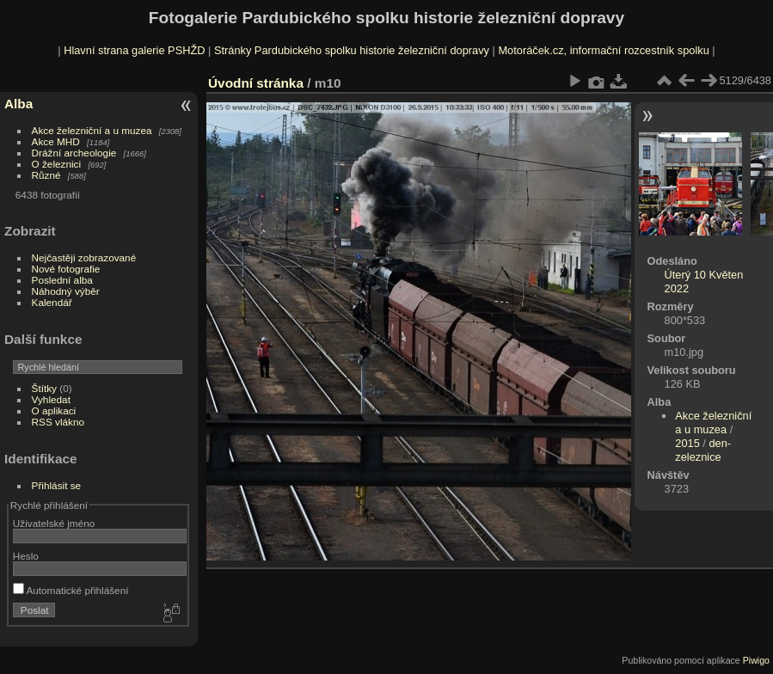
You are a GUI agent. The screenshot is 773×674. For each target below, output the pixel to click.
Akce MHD (56, 141)
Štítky (44, 388)
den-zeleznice (703, 450)
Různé (46, 175)
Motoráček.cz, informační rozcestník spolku (603, 50)
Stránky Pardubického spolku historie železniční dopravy (351, 50)
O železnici (57, 163)
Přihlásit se (57, 485)
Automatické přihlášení (71, 590)
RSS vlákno (58, 421)
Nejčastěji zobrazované (84, 257)
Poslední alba (62, 279)
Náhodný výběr (66, 291)
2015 (687, 443)
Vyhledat (51, 399)
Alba (18, 103)
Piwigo (756, 660)
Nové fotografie (66, 268)
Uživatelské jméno (54, 523)
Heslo (26, 555)
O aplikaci (54, 410)
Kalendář (52, 302)
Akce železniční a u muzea (92, 130)
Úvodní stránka (256, 83)
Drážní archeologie (74, 152)
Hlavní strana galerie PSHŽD (134, 50)
